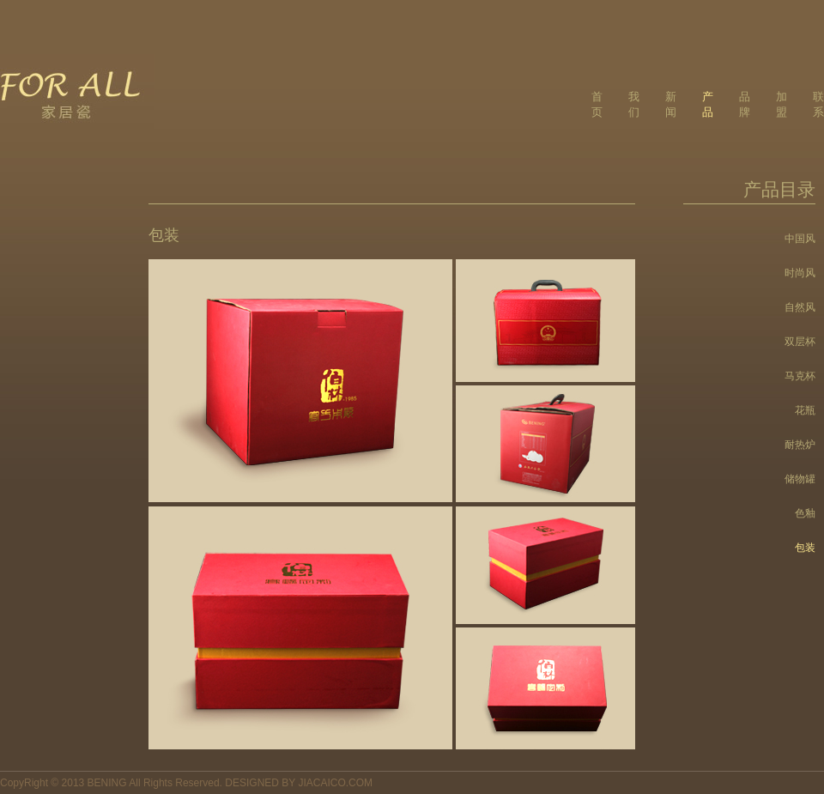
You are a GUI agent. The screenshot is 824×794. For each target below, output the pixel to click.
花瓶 (805, 410)
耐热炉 (800, 445)
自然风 (800, 307)
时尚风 (800, 273)
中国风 (800, 239)
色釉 (805, 513)
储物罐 (800, 479)
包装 (805, 548)
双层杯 (800, 342)
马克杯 (800, 376)
